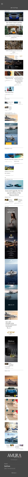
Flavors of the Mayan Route (20, 200)
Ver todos (11, 70)
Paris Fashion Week (9, 92)
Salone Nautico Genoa (10, 108)
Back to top (14, 472)
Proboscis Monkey (8, 445)
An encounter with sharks (17, 446)
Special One (11, 102)
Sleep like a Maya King (9, 159)
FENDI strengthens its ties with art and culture (9, 365)
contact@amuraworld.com (14, 460)
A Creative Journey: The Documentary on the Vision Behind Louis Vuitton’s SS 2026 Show (18, 79)
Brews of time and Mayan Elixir (11, 200)
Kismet (19, 102)
